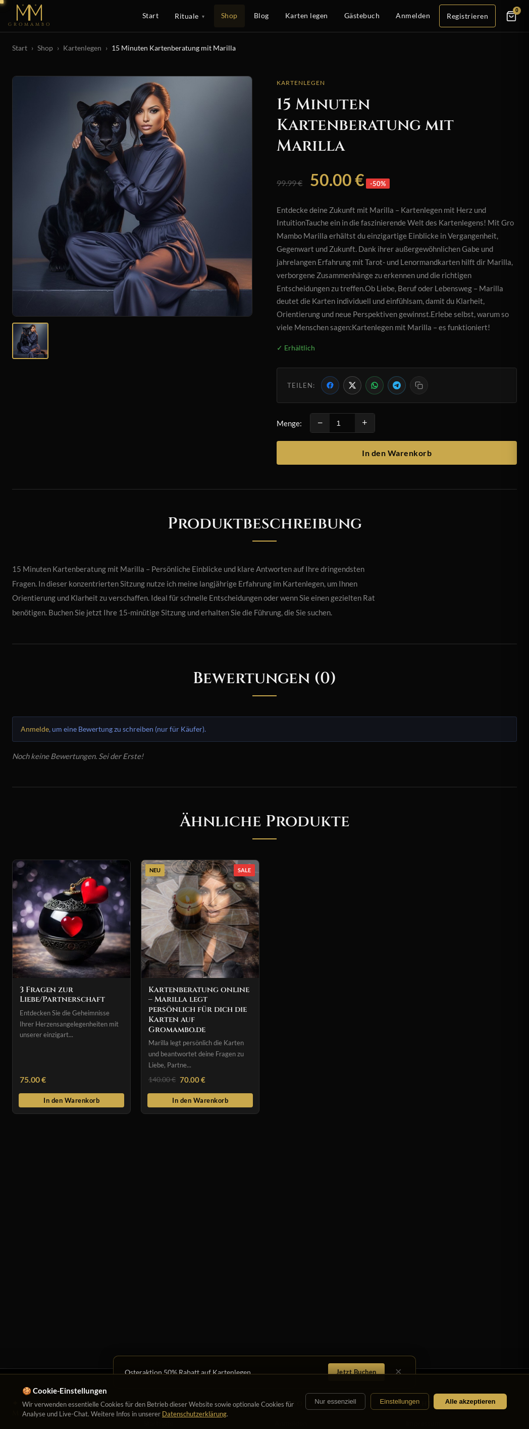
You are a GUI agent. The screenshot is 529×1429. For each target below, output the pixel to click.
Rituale (190, 16)
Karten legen (306, 15)
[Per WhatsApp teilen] (374, 385)
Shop (229, 15)
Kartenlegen (82, 48)
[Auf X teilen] (352, 385)
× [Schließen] (398, 1372)
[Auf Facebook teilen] (330, 385)
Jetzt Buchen (356, 1372)
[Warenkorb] (511, 16)
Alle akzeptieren (470, 1401)
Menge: (289, 423)
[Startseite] (29, 16)
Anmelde (35, 729)
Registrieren (467, 16)
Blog (261, 15)
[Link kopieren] (419, 385)
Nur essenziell (335, 1401)
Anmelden (413, 15)
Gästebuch (362, 15)
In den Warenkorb (397, 453)
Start (150, 15)
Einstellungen (399, 1401)
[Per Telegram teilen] (397, 385)
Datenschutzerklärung (194, 1414)
